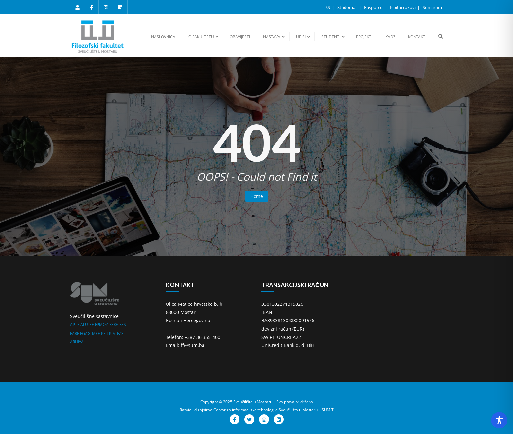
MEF (96, 333)
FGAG (85, 333)
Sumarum (432, 7)
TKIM (111, 333)
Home (256, 196)
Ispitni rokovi (403, 7)
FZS (122, 324)
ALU (84, 324)
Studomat (347, 7)
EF (91, 324)
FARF (74, 333)
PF (103, 333)
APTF (74, 324)
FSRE (113, 324)
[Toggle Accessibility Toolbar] (499, 420)
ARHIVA (77, 342)
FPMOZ (101, 324)
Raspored (374, 7)
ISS (327, 7)
